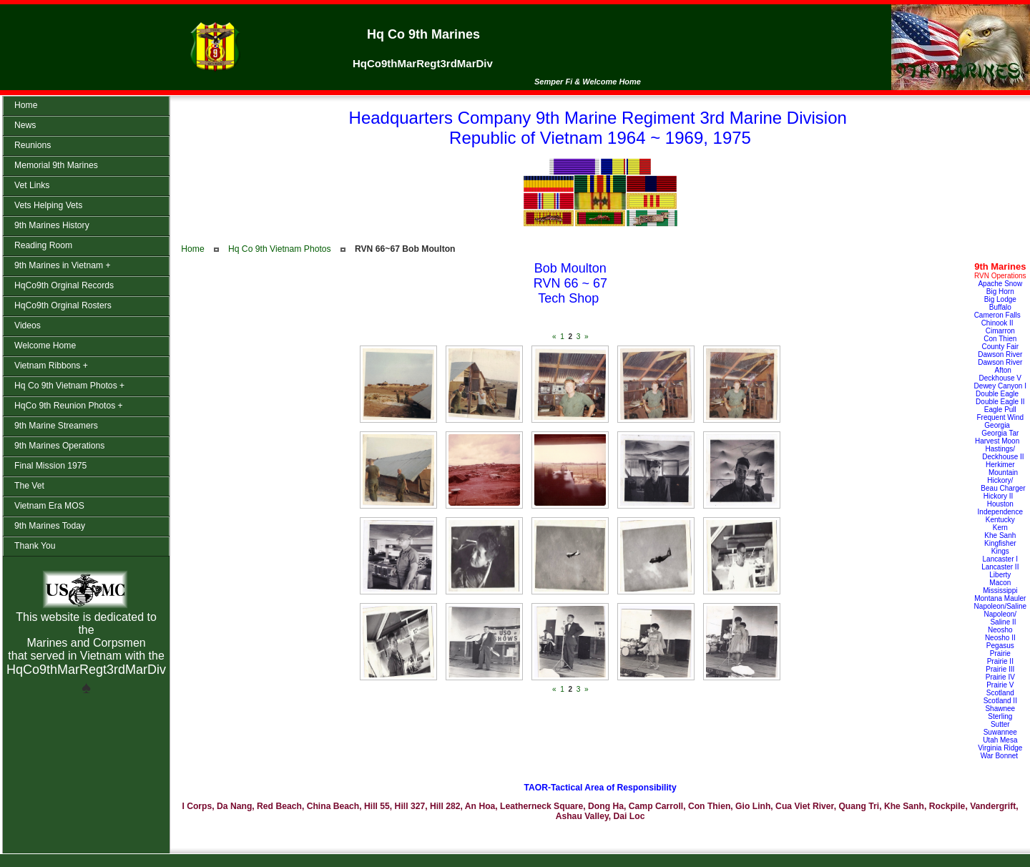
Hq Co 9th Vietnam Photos (279, 249)
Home (192, 249)
